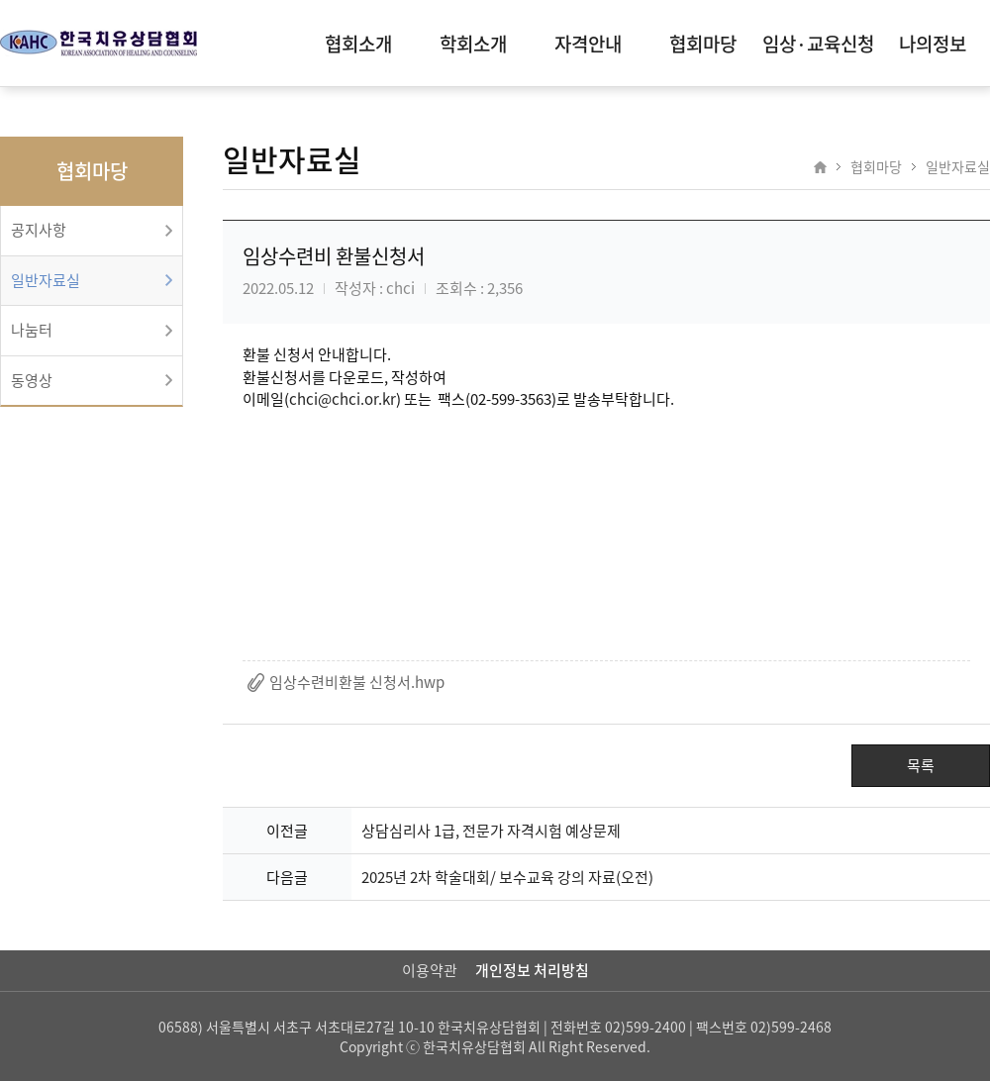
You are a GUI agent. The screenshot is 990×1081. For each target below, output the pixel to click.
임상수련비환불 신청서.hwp (357, 682)
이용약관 (429, 970)
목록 (921, 765)
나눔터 (31, 330)
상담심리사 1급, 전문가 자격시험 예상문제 (491, 830)
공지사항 (38, 230)
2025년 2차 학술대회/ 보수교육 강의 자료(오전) (507, 877)
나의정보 (932, 43)
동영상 (31, 380)
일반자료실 (45, 280)
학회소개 (473, 43)
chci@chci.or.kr (342, 399)
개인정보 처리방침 (532, 970)
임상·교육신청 (818, 43)
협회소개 (358, 43)
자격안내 (588, 43)
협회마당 (703, 43)
